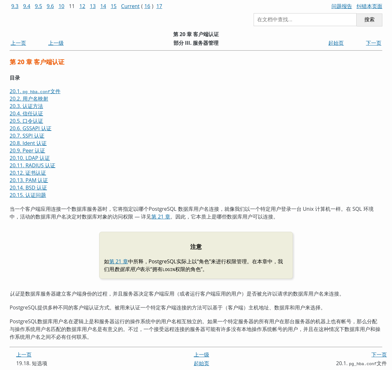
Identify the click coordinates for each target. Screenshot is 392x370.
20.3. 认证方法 (26, 106)
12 (82, 6)
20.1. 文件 (35, 91)
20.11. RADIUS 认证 (32, 165)
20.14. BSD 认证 (28, 187)
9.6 (50, 6)
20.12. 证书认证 (28, 172)
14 (103, 6)
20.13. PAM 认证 (29, 180)
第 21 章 (160, 216)
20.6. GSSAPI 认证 (30, 128)
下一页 (373, 42)
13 (93, 6)
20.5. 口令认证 (26, 120)
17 (159, 6)
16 (147, 6)
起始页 (336, 42)
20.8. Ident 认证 (28, 143)
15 (114, 6)
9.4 (27, 6)
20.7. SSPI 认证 (27, 135)
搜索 (369, 19)
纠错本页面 (369, 6)
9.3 (15, 6)
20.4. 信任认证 (26, 113)
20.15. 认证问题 (28, 195)
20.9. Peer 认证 (27, 150)
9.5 (38, 6)
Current (130, 6)
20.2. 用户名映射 (29, 98)
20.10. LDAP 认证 (30, 157)
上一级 (56, 42)
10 (61, 6)
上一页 (18, 42)
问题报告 (341, 6)
